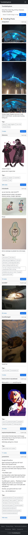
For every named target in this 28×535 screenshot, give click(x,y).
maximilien (17, 177)
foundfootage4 (6, 317)
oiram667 (4, 283)
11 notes (4, 453)
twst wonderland (18, 497)
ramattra (10, 177)
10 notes (4, 279)
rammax (5, 177)
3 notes (4, 131)
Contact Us (20, 529)
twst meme (5, 500)
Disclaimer (8, 529)
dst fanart (5, 262)
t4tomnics (5, 135)
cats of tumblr (6, 370)
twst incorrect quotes (8, 505)
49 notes (4, 313)
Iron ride (19, 124)
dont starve (5, 257)
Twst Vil (11, 503)
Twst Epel (5, 503)
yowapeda (20, 421)
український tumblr (7, 274)
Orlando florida (6, 127)
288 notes (4, 185)
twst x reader (13, 500)
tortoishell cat (14, 370)
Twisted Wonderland (8, 497)
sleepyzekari (5, 22)
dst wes (18, 260)
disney (4, 124)
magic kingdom (11, 124)
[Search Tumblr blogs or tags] (10, 14)
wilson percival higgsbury (9, 260)
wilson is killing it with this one (10, 265)
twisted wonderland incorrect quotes (12, 510)
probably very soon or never (9, 272)
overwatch (5, 180)
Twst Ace (16, 503)
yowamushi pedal (11, 421)
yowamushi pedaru (7, 424)
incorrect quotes (19, 505)
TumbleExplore (6, 2)
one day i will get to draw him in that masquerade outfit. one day (11, 268)
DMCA (14, 529)
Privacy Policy (9, 526)
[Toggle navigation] (25, 2)
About (3, 526)
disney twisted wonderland (9, 508)
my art (4, 421)
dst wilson (12, 257)
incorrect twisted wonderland (10, 513)
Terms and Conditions (21, 526)
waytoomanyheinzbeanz (9, 432)
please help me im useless (9, 448)
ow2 (10, 180)
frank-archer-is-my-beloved (9, 379)
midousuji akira (17, 424)
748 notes (4, 517)
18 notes (4, 428)
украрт (19, 272)
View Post (23, 131)
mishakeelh (5, 188)
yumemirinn (5, 456)
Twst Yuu (20, 500)
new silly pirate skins (14, 262)
